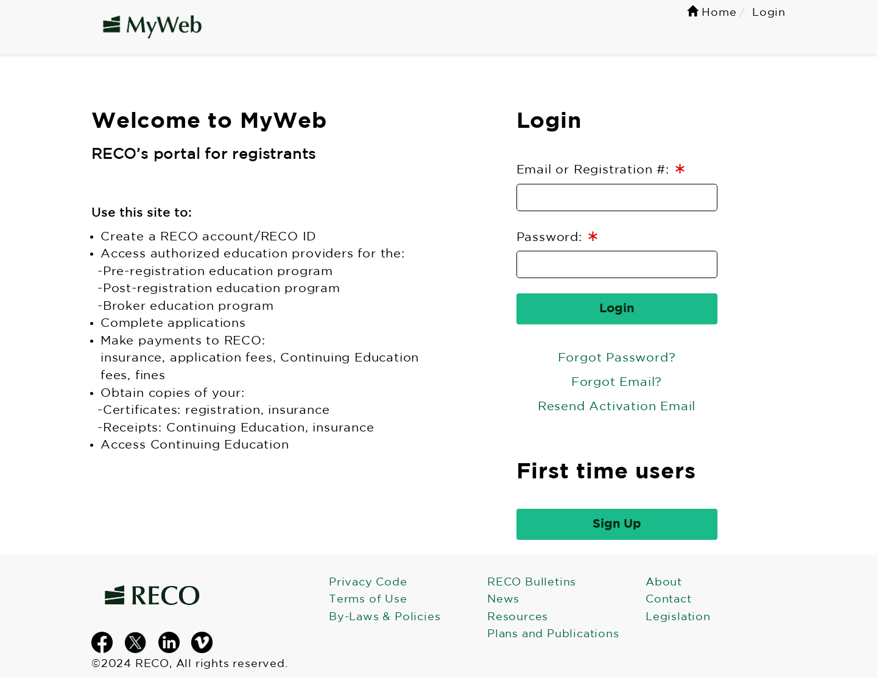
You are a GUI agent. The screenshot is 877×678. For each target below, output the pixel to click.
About (664, 582)
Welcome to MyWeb (209, 121)
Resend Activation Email (617, 406)
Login (549, 121)
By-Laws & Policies (384, 617)
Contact (669, 599)
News (503, 599)
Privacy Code (368, 582)
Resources (517, 617)
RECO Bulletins (531, 582)
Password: (558, 236)
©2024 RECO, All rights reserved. (189, 664)
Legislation (678, 617)
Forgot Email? (616, 382)
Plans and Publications (553, 634)
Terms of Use (368, 599)
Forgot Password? (617, 357)
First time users (606, 472)
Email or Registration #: (601, 169)
